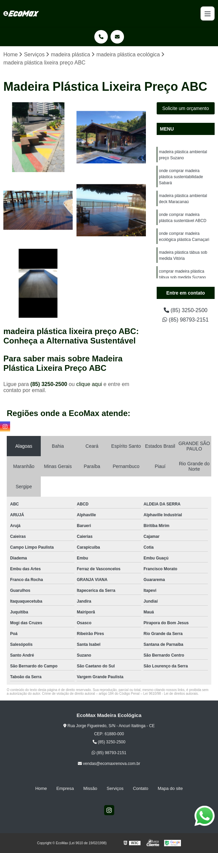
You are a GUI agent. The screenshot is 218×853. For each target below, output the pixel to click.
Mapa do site (170, 788)
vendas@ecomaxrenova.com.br (109, 763)
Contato (140, 788)
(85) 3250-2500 (49, 384)
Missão (90, 788)
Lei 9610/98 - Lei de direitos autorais (170, 693)
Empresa (65, 788)
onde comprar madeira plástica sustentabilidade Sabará (181, 176)
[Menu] (208, 13)
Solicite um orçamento (185, 108)
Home (41, 788)
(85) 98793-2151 (185, 320)
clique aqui (89, 384)
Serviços (115, 788)
